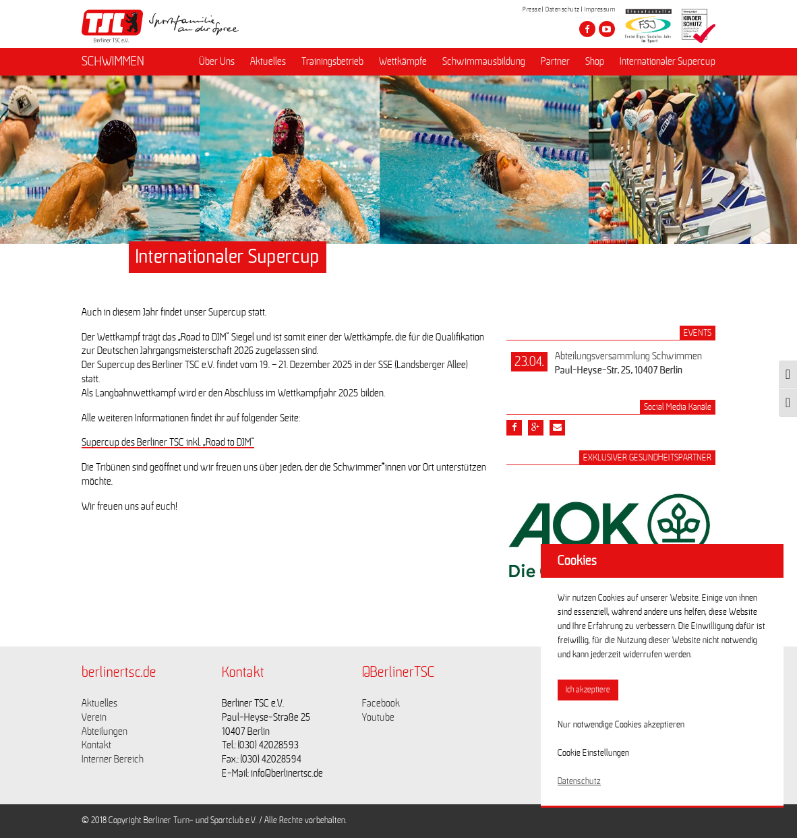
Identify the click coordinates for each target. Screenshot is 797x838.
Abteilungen (104, 731)
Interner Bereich (113, 759)
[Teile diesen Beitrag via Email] (557, 428)
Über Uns (217, 61)
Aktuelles (268, 61)
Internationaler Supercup (667, 61)
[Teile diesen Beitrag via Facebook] (514, 428)
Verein (94, 717)
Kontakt (96, 745)
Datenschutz (562, 9)
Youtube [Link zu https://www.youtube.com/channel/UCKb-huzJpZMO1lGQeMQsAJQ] (378, 717)
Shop (594, 61)
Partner (555, 61)
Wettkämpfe (403, 61)
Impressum (600, 9)
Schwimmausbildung (483, 61)
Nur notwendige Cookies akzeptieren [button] (621, 724)
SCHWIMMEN (113, 61)
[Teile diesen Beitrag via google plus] (535, 428)
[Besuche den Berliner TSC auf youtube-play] (607, 29)
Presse (532, 9)
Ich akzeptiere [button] (588, 690)
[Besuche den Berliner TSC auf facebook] (587, 29)
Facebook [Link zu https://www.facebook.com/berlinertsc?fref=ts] (381, 703)
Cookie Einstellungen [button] (593, 753)
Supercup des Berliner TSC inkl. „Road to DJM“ (168, 442)
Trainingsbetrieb (332, 61)
